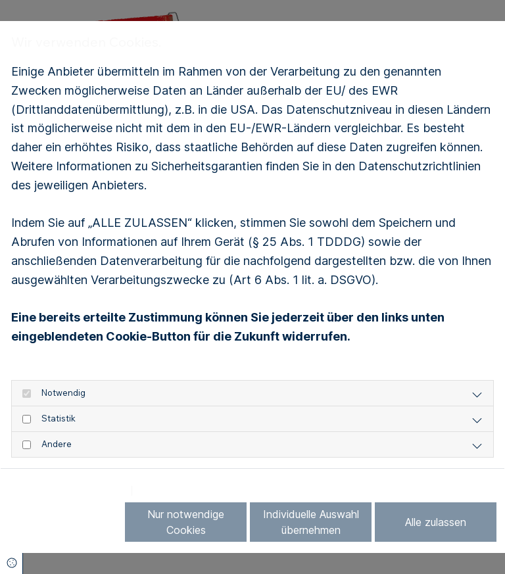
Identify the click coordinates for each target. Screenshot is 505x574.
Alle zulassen (435, 522)
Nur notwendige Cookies (185, 522)
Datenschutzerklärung (68, 491)
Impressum (168, 491)
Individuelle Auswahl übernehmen (311, 522)
